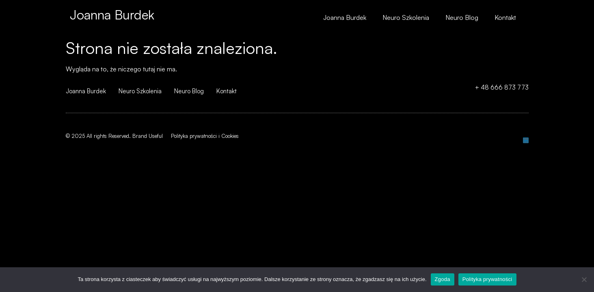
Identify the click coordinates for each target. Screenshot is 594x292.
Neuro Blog (461, 17)
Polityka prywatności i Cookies (205, 136)
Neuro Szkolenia (405, 17)
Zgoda (442, 279)
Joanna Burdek (112, 14)
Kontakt (505, 17)
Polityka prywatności (487, 279)
